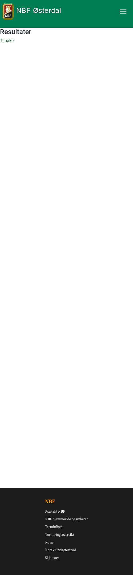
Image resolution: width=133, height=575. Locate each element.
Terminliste (53, 527)
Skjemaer (52, 558)
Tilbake (7, 40)
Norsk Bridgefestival (60, 550)
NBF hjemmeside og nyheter (66, 519)
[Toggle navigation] (123, 11)
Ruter (49, 542)
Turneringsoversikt (59, 534)
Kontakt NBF (55, 511)
